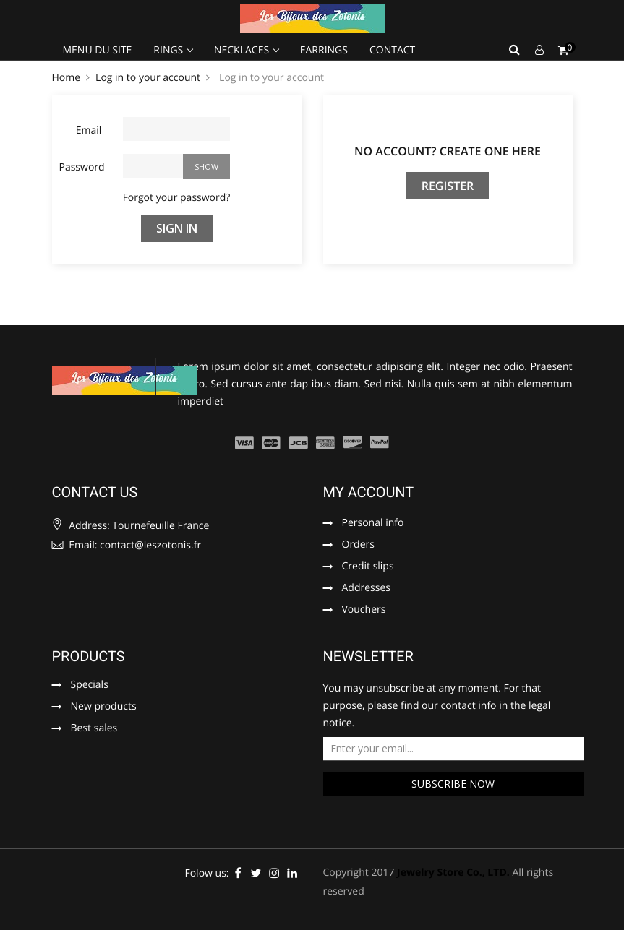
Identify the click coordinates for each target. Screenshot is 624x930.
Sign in (176, 228)
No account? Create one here (447, 151)
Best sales (94, 729)
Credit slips (368, 567)
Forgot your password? (177, 197)
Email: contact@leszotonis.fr (127, 545)
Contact (392, 50)
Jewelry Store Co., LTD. (453, 872)
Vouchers (364, 610)
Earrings (324, 50)
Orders (358, 545)
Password (82, 167)
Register (448, 186)
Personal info (373, 524)
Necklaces (243, 50)
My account (368, 492)
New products (104, 707)
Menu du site (97, 50)
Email (89, 130)
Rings (169, 50)
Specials (89, 686)
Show (206, 166)
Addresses (366, 589)
